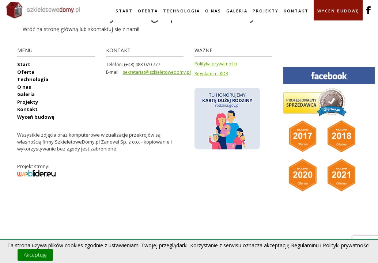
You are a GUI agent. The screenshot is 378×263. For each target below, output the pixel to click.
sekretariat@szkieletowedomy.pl (157, 72)
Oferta (148, 11)
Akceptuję (35, 254)
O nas (213, 11)
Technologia (181, 11)
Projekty (266, 11)
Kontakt (296, 11)
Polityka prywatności (215, 64)
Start (124, 11)
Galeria (236, 11)
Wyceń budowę (338, 11)
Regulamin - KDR (211, 73)
